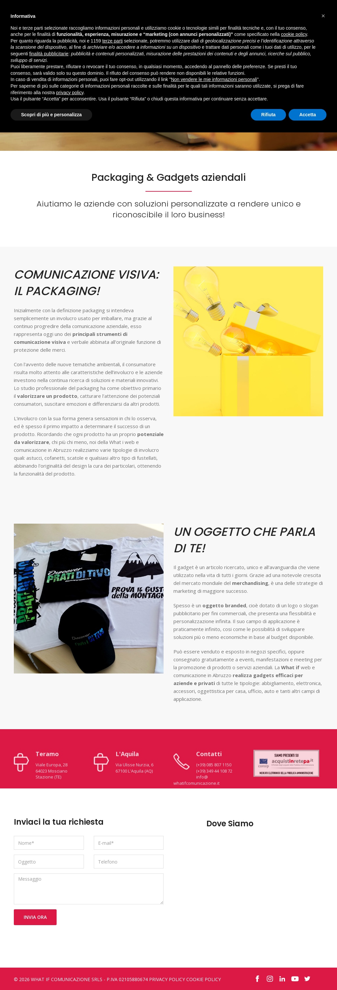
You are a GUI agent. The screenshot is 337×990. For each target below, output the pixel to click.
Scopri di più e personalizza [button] (51, 114)
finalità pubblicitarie (48, 53)
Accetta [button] (307, 114)
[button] (323, 16)
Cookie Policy (203, 979)
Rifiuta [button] (268, 114)
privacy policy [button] (70, 92)
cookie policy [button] (294, 34)
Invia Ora (35, 917)
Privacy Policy (167, 979)
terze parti (112, 40)
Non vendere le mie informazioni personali (214, 79)
